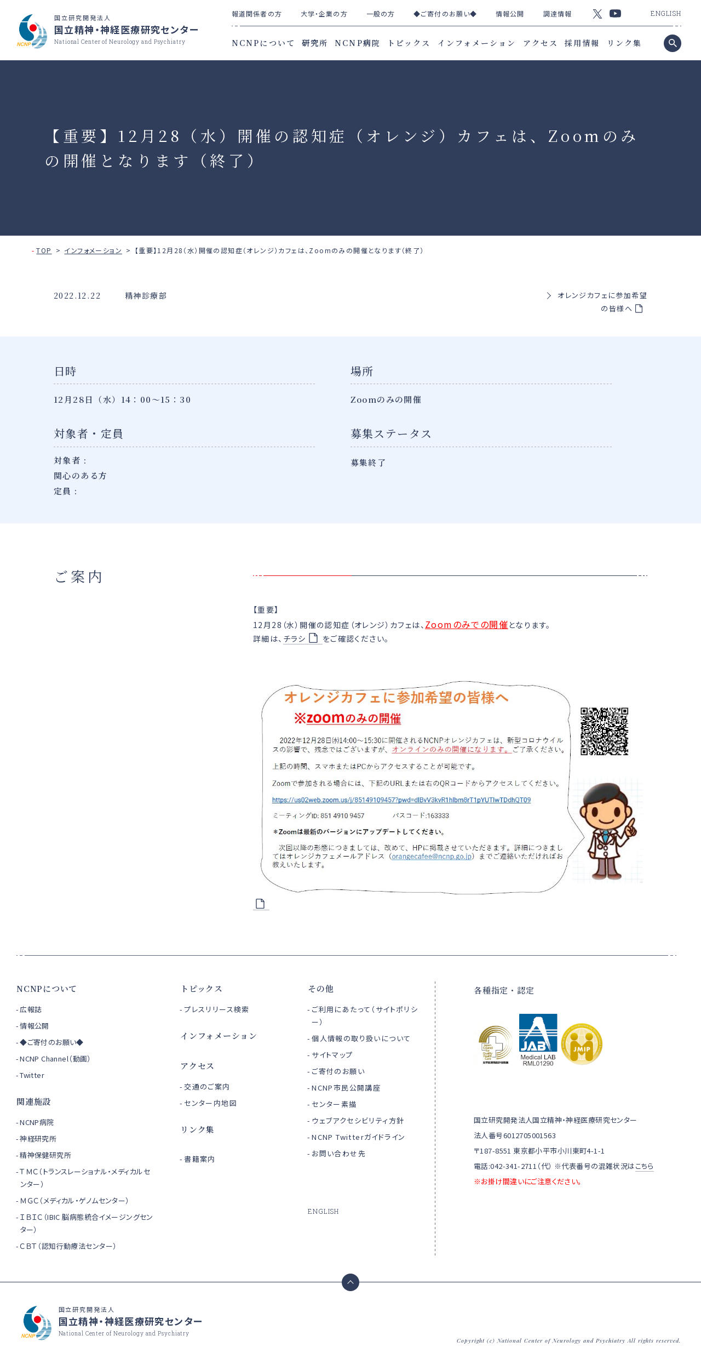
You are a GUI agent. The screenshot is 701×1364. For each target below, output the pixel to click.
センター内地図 (210, 1103)
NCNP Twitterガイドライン (358, 1137)
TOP (43, 250)
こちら (644, 1166)
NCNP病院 (358, 42)
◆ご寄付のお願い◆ (445, 13)
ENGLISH (666, 13)
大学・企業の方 (324, 13)
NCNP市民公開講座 (346, 1087)
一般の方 (380, 13)
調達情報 (557, 13)
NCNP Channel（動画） (55, 1058)
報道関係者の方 (257, 13)
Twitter (32, 1075)
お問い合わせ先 (339, 1153)
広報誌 (31, 1009)
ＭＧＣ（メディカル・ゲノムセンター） (75, 1200)
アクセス (540, 42)
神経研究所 (38, 1138)
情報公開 (510, 13)
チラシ (294, 638)
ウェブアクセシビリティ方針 (358, 1120)
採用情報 (582, 42)
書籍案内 (200, 1159)
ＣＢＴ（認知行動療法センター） (68, 1246)
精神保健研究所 (45, 1155)
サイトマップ (332, 1054)
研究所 (315, 42)
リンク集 (624, 42)
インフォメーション (477, 42)
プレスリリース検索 (217, 1009)
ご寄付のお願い (338, 1071)
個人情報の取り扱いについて (361, 1038)
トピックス (409, 42)
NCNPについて (263, 42)
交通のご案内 (207, 1086)
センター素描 (334, 1104)
